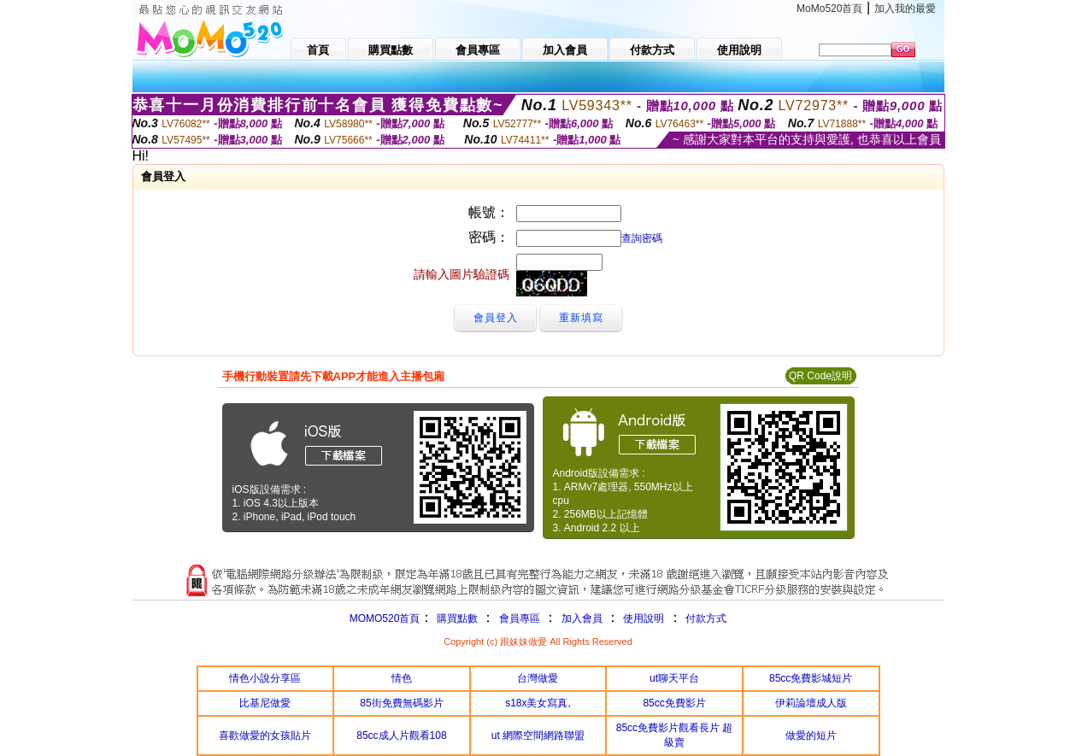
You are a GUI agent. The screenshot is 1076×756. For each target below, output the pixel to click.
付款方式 (705, 618)
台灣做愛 (537, 678)
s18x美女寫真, (538, 703)
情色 (401, 678)
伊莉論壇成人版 (811, 703)
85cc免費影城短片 (810, 678)
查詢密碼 (641, 238)
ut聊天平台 (674, 678)
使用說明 (643, 618)
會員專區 (519, 618)
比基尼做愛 (265, 703)
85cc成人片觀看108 (401, 735)
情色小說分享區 (265, 678)
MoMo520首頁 (829, 9)
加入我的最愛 (905, 9)
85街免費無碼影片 (401, 703)
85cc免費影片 (674, 703)
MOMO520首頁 (385, 618)
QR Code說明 (820, 376)
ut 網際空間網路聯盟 (538, 735)
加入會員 (582, 618)
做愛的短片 (811, 735)
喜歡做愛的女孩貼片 (265, 735)
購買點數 (455, 618)
